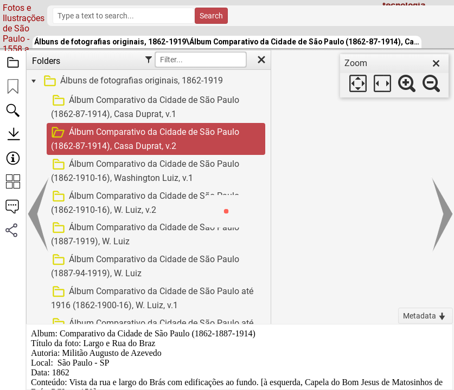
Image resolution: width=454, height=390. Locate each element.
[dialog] (394, 76)
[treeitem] (147, 81)
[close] (436, 63)
